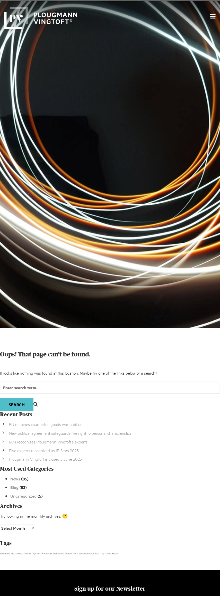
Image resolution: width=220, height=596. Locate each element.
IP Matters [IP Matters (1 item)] (46, 553)
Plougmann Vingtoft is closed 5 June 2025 (45, 458)
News (15, 478)
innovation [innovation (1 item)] (22, 553)
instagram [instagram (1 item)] (34, 553)
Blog (14, 487)
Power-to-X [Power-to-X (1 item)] (71, 553)
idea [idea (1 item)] (13, 553)
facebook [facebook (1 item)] (5, 553)
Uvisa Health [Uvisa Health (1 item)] (112, 553)
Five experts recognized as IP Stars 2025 (44, 450)
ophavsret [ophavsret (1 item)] (58, 553)
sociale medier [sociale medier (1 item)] (86, 553)
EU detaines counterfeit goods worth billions (46, 424)
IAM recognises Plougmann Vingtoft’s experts (48, 441)
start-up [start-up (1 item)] (99, 553)
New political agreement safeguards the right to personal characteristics (70, 433)
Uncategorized (23, 496)
